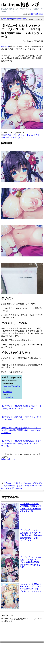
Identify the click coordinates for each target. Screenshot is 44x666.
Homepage (7, 386)
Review (8, 483)
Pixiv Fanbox (8, 397)
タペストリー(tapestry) (22, 483)
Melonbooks (7, 392)
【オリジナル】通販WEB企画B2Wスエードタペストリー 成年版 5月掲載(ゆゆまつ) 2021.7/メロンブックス (21, 443)
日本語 (34, 14)
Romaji (40, 14)
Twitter (14, 386)
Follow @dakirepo (8, 459)
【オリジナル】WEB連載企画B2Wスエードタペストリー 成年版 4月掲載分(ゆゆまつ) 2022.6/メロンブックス (21, 430)
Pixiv (19, 386)
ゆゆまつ (5, 46)
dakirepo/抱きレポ (20, 4)
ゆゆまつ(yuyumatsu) (14, 488)
